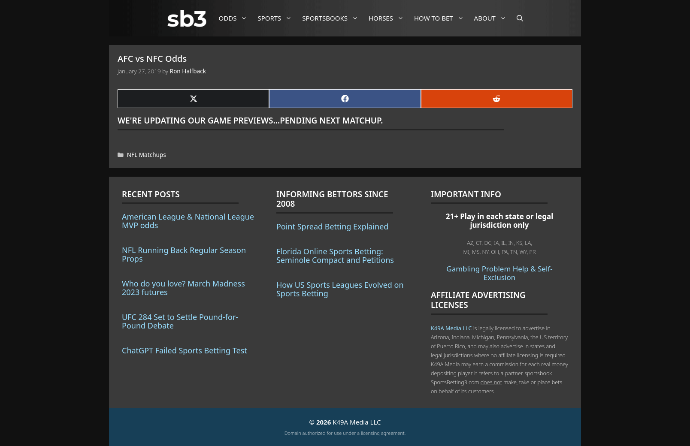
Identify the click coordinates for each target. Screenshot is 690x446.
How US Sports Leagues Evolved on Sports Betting (340, 289)
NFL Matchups (146, 155)
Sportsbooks (333, 18)
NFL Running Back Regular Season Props (184, 254)
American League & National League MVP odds (188, 220)
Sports (277, 18)
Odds (236, 18)
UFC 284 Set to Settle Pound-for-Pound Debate (180, 321)
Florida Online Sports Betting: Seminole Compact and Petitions (335, 255)
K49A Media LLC (451, 328)
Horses (389, 18)
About (493, 18)
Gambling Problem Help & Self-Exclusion (499, 273)
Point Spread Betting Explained (332, 226)
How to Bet (442, 18)
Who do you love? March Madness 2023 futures (183, 287)
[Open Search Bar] (520, 18)
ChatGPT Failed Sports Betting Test (184, 350)
